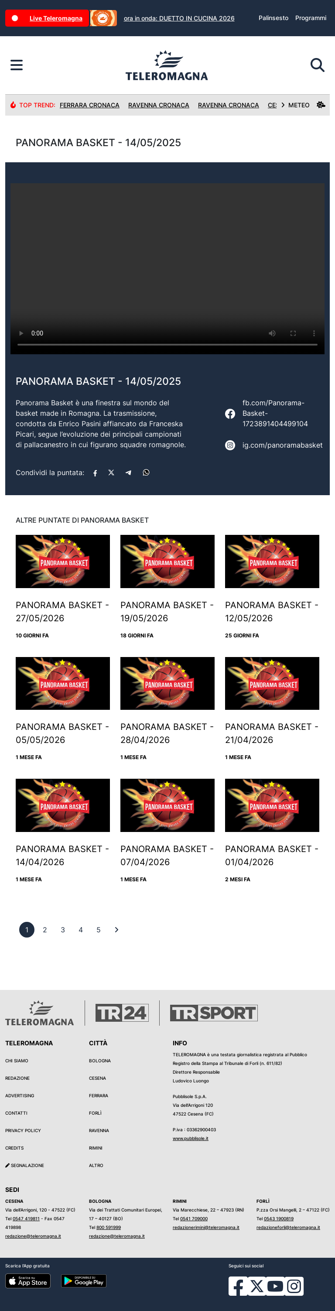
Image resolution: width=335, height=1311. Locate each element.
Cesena (97, 1078)
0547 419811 (26, 1218)
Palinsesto (273, 17)
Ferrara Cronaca (90, 105)
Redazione (17, 1078)
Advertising (19, 1095)
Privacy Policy (23, 1130)
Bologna (100, 1060)
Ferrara (98, 1095)
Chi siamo (16, 1060)
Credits (14, 1147)
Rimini (96, 1147)
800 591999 (108, 1227)
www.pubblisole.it (191, 1138)
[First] (116, 930)
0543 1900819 (279, 1218)
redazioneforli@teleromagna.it (288, 1227)
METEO (303, 105)
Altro (96, 1165)
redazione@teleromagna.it (33, 1236)
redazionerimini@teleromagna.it (206, 1227)
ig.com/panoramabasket (283, 445)
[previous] (26, 930)
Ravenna (99, 1130)
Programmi (310, 17)
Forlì (95, 1113)
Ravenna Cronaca (158, 105)
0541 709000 (194, 1218)
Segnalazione (24, 1165)
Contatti (16, 1113)
